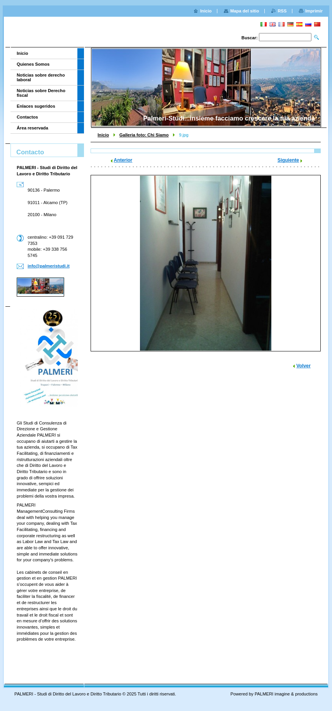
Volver (303, 366)
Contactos (27, 117)
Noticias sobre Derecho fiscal (41, 93)
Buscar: (249, 37)
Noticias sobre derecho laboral (41, 77)
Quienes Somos (33, 64)
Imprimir (314, 11)
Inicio (103, 135)
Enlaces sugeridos (36, 106)
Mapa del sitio (244, 11)
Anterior (123, 160)
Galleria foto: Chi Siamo (144, 135)
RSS (282, 11)
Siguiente (288, 160)
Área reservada (32, 128)
